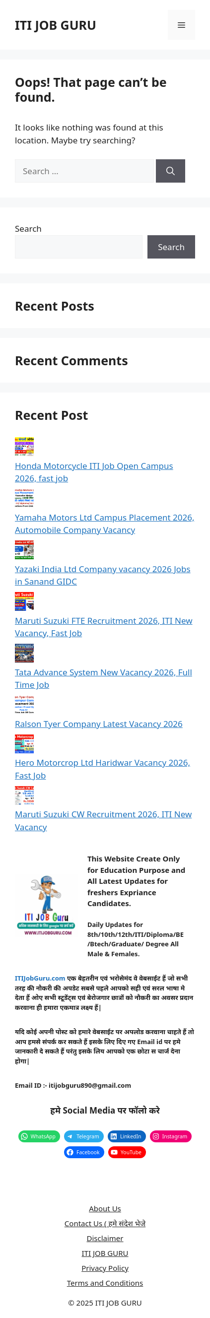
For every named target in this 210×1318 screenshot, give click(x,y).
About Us (105, 1208)
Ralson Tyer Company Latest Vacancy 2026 (99, 723)
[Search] (170, 171)
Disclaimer (104, 1238)
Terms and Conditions (105, 1283)
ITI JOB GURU (55, 24)
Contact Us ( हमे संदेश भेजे (105, 1223)
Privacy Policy (105, 1268)
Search (28, 228)
